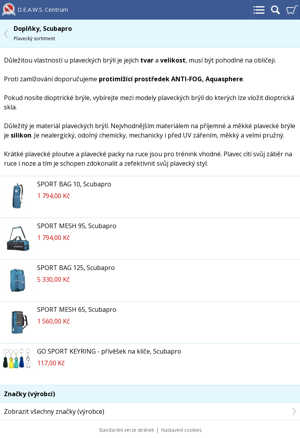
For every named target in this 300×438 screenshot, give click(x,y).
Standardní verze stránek (126, 430)
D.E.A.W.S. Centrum (43, 9)
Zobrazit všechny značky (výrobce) (54, 411)
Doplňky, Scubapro (43, 33)
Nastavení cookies (181, 430)
